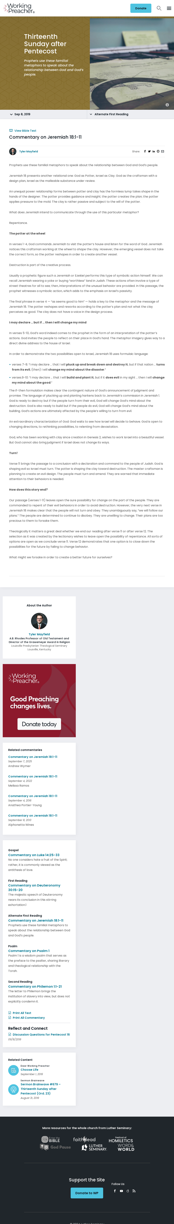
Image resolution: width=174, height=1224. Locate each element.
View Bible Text (22, 131)
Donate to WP (86, 1193)
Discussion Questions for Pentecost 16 (39, 1034)
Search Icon (159, 8)
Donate (140, 8)
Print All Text (19, 1013)
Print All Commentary (26, 1018)
